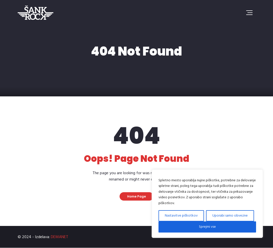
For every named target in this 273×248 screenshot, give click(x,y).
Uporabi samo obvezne (230, 216)
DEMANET (59, 237)
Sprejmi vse (207, 227)
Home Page (136, 196)
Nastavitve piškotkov (181, 216)
